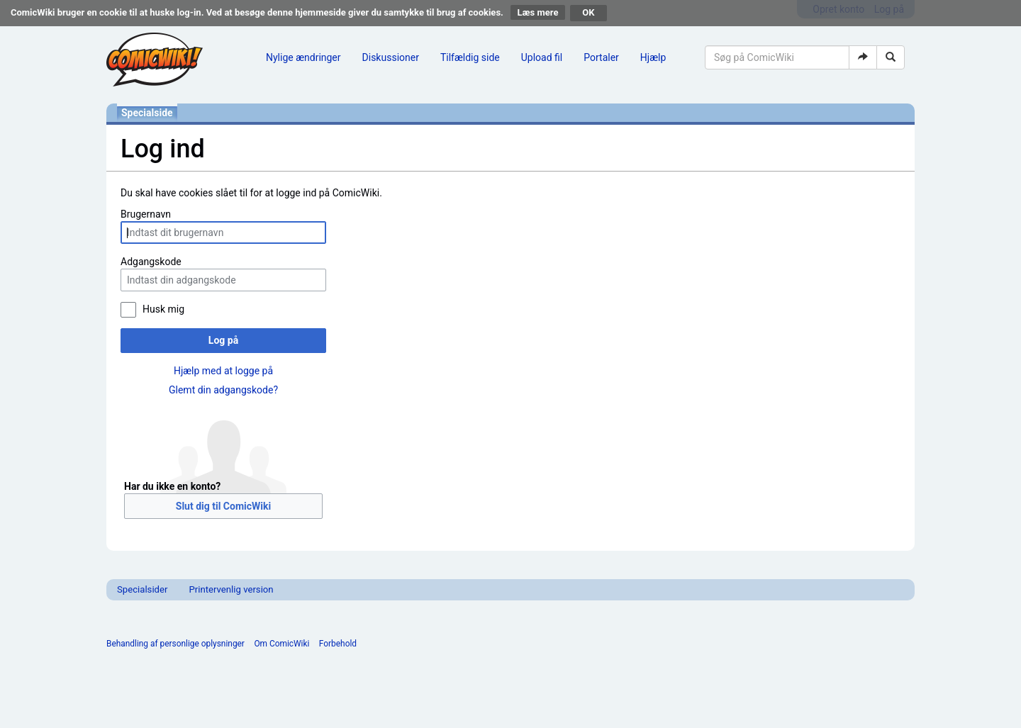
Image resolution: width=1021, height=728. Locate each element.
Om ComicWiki (281, 644)
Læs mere (538, 12)
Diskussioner (390, 57)
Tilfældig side (470, 57)
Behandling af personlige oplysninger (175, 644)
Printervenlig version (231, 589)
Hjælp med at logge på (223, 370)
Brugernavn (146, 214)
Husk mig (163, 309)
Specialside (147, 112)
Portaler (601, 57)
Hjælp (653, 57)
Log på (223, 340)
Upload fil (541, 57)
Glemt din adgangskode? (223, 390)
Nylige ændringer (303, 57)
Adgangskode (151, 261)
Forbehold (338, 644)
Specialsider (142, 589)
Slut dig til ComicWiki (223, 506)
